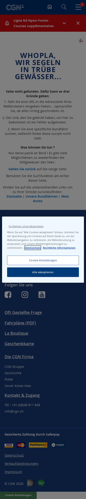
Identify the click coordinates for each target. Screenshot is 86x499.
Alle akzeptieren (42, 272)
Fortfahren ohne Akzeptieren (26, 226)
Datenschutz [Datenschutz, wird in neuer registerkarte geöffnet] (33, 248)
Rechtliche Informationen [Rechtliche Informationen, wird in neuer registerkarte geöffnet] (59, 248)
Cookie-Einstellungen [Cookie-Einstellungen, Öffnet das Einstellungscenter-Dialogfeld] (43, 260)
